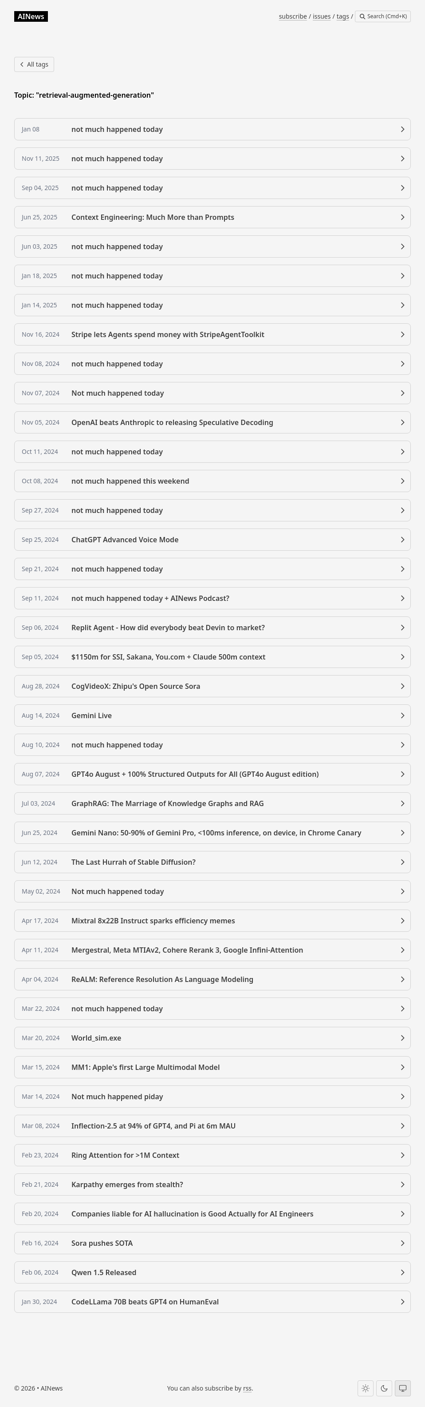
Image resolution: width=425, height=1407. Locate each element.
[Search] (383, 16)
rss (247, 1388)
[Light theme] (366, 1388)
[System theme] (403, 1388)
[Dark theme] (384, 1388)
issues (322, 16)
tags (343, 16)
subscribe (293, 16)
